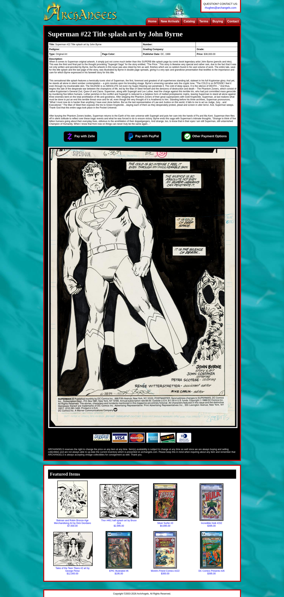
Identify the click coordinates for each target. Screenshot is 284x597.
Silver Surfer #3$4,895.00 (165, 505)
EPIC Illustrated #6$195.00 (119, 553)
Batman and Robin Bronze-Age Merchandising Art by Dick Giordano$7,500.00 (72, 504)
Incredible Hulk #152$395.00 (211, 505)
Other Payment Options (205, 136)
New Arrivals (170, 21)
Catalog (189, 21)
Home (152, 21)
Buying (218, 21)
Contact (233, 21)
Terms (203, 21)
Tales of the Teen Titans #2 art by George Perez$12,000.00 (72, 553)
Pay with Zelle (80, 136)
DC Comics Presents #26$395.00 (211, 553)
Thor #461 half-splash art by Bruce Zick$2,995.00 (119, 505)
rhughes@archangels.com (221, 7)
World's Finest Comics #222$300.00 (165, 553)
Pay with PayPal (143, 136)
